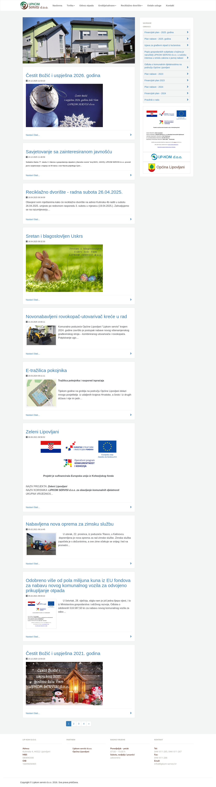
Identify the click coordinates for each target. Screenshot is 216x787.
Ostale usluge (154, 5)
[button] (31, 40)
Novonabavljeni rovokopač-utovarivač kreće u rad (76, 316)
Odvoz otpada (86, 5)
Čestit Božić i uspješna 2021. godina (63, 653)
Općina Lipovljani (81, 751)
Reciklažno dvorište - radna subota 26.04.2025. (74, 192)
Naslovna (57, 5)
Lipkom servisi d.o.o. (82, 748)
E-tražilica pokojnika (46, 370)
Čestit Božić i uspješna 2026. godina (63, 75)
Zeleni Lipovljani (42, 431)
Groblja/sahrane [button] (107, 5)
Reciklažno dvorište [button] (132, 5)
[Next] (88, 723)
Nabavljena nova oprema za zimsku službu (70, 524)
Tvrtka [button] (71, 5)
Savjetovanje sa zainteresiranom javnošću (69, 151)
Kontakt (170, 5)
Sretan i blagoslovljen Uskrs (54, 236)
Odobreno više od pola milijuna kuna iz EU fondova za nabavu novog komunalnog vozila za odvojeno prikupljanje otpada (78, 585)
